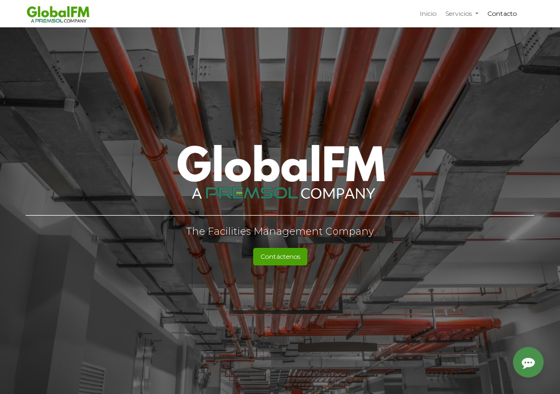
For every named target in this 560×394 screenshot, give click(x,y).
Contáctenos (280, 256)
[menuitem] (428, 13)
